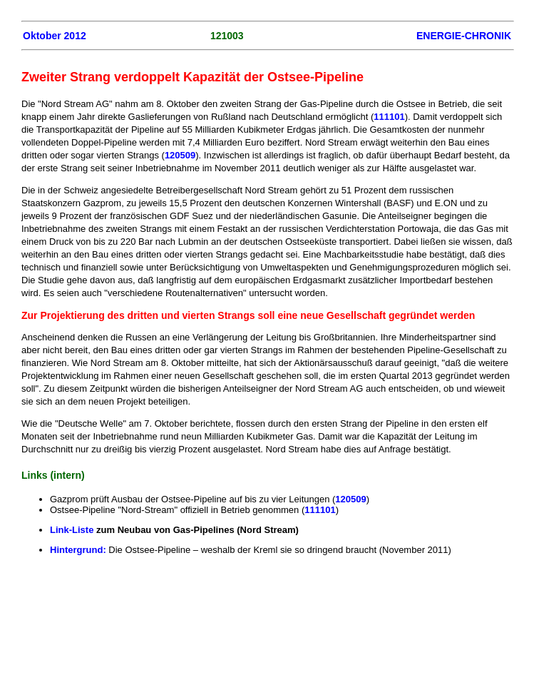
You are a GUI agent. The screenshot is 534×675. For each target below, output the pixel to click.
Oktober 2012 (54, 35)
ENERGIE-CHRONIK (463, 35)
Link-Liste (73, 529)
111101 (389, 116)
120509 (180, 155)
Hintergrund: (79, 549)
